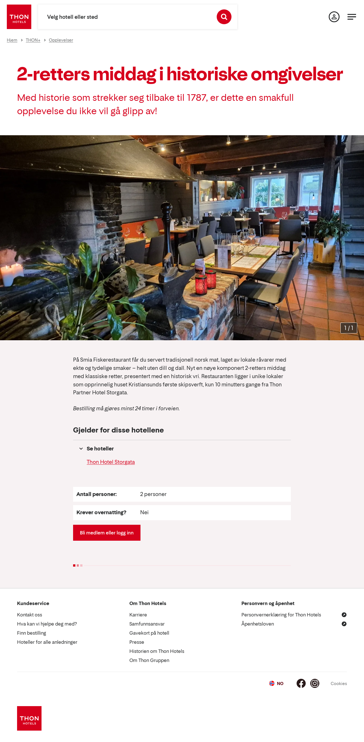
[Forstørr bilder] (348, 328)
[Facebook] (301, 683)
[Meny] (351, 16)
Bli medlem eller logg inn (107, 533)
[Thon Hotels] (19, 17)
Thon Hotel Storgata (111, 462)
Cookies (339, 683)
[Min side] (334, 16)
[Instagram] (314, 683)
